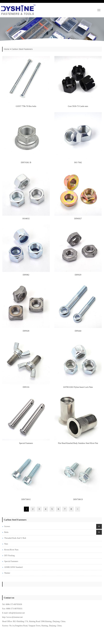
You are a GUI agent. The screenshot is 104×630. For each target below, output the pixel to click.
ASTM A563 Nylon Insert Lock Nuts (78, 387)
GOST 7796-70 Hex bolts (26, 106)
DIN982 (26, 275)
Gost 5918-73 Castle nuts (78, 106)
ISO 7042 (78, 162)
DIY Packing (9, 555)
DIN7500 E (26, 499)
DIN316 (26, 387)
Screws (7, 526)
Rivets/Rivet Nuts (11, 550)
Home (6, 49)
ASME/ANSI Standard (13, 567)
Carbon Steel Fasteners (22, 49)
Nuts (6, 544)
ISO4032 (26, 219)
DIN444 (78, 331)
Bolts (6, 532)
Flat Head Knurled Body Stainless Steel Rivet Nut (78, 443)
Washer (7, 573)
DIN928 (26, 331)
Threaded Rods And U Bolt (15, 538)
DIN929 (78, 275)
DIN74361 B (26, 162)
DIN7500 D (78, 499)
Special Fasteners (26, 443)
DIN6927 (78, 219)
